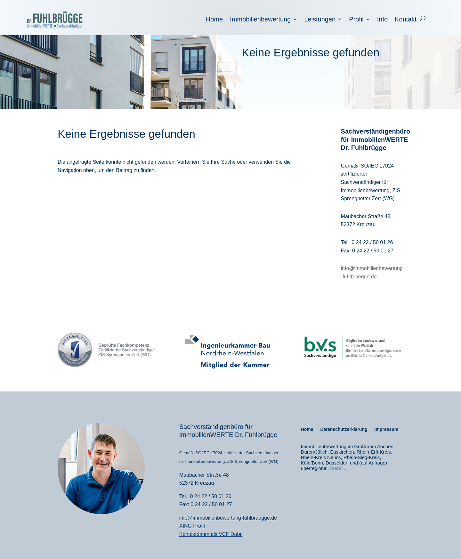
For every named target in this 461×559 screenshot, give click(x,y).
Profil (356, 20)
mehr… (338, 468)
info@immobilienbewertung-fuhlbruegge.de (228, 518)
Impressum (387, 429)
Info (382, 20)
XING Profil (192, 526)
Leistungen (320, 20)
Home (214, 20)
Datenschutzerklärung (343, 429)
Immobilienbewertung (260, 20)
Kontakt (406, 20)
